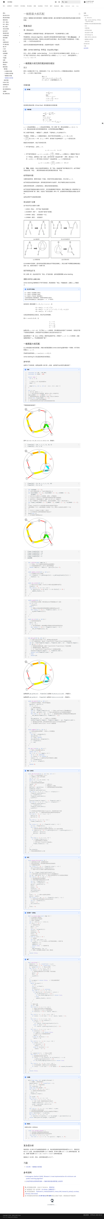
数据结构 (56, 6)
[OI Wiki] (4, 2)
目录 (85, 13)
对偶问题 (29, 109)
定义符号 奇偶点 (31, 289)
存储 (28, 369)
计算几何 (67, 6)
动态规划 (40, 6)
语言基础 (22, 6)
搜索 (35, 6)
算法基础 (29, 6)
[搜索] (70, 1)
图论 (62, 6)
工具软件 (16, 6)
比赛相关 (9, 6)
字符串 (46, 6)
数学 (51, 6)
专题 (77, 6)
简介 (4, 6)
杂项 (73, 6)
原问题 (28, 89)
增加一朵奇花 (30, 770)
